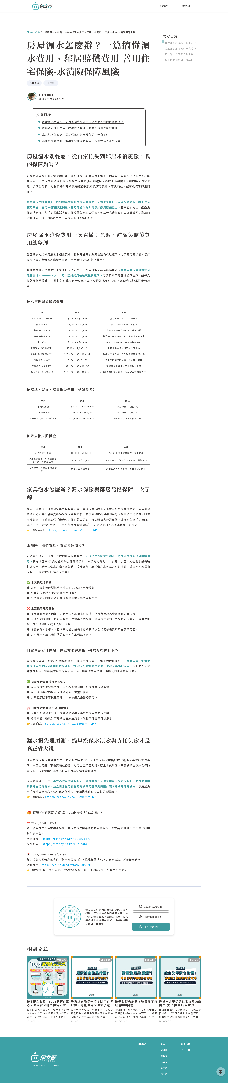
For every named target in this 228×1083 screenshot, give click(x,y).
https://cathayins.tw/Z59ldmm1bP (71, 530)
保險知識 (185, 5)
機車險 (164, 1055)
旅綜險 (164, 1073)
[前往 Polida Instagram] (182, 1050)
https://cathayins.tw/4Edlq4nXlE (67, 844)
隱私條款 (142, 1044)
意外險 (164, 1067)
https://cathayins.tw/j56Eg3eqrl (66, 838)
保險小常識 (33, 32)
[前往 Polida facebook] (189, 1050)
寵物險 (164, 1049)
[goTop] (220, 1071)
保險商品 (163, 5)
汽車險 (164, 1061)
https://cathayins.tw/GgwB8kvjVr (65, 865)
